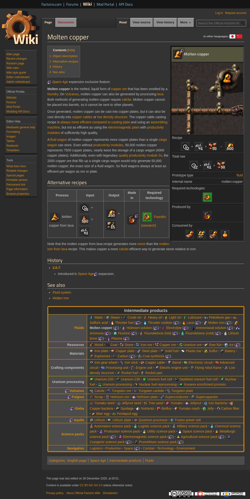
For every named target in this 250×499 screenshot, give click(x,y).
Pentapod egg (127, 414)
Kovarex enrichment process (205, 384)
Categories (57, 460)
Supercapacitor (207, 397)
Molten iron (61, 298)
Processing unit (117, 368)
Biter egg (102, 414)
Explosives (102, 356)
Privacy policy (54, 493)
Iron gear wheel (105, 362)
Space (128, 448)
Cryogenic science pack (107, 442)
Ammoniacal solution (211, 328)
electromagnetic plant (123, 127)
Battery (230, 351)
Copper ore (168, 345)
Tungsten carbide (151, 391)
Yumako (177, 403)
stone (141, 244)
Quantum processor (153, 420)
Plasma (117, 338)
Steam (115, 317)
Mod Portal (105, 4)
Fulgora (78, 397)
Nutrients (147, 408)
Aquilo (79, 420)
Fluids (79, 328)
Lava (190, 322)
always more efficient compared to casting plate (95, 122)
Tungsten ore (121, 391)
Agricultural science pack (199, 437)
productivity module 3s (145, 155)
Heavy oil (155, 317)
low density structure (112, 117)
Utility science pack (161, 431)
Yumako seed (104, 403)
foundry (52, 94)
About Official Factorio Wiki (83, 493)
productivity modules (108, 145)
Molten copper (101, 328)
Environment (185, 448)
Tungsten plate (182, 391)
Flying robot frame (208, 368)
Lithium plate (121, 420)
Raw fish (215, 345)
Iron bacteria (218, 403)
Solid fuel (172, 351)
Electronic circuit (201, 362)
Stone (129, 345)
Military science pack (192, 426)
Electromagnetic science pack (145, 437)
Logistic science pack (153, 426)
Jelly (210, 408)
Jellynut (195, 403)
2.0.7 (56, 268)
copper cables (82, 117)
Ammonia (97, 333)
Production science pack (122, 431)
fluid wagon (58, 139)
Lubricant (195, 317)
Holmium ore (120, 397)
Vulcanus (72, 94)
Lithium (99, 420)
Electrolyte (173, 328)
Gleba (79, 408)
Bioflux (167, 408)
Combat (148, 448)
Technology (165, 448)
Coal (114, 345)
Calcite (99, 391)
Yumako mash (189, 408)
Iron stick (131, 362)
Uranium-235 (104, 379)
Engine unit (144, 368)
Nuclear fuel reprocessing (158, 384)
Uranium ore (193, 345)
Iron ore (146, 345)
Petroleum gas (219, 317)
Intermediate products (125, 460)
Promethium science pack (157, 442)
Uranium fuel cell (160, 379)
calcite (126, 99)
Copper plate (125, 351)
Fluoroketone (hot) (157, 333)
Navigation (75, 448)
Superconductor (177, 397)
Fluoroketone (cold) (199, 333)
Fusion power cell (188, 420)
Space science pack (197, 431)
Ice (231, 345)
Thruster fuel (124, 322)
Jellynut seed (131, 403)
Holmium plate (147, 397)
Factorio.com (51, 4)
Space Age (60, 82)
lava (160, 94)
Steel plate (149, 351)
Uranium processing (117, 384)
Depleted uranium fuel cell (199, 379)
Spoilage (127, 408)
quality (123, 155)
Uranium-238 (130, 379)
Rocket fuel (129, 373)
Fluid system (62, 292)
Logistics (96, 448)
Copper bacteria (101, 408)
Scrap (98, 397)
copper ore (119, 89)
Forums (72, 4)
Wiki (87, 3)
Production (113, 448)
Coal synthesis (153, 356)
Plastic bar (193, 351)
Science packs (72, 434)
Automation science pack (112, 426)
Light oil (174, 317)
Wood (98, 345)
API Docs (126, 4)
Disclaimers (110, 493)
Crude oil (134, 317)
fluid (240, 175)
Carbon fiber (230, 408)
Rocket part (153, 373)
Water (98, 317)
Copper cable (155, 362)
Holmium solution (139, 328)
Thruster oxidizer (160, 322)
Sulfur (213, 351)
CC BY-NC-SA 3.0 (91, 485)
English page (76, 460)
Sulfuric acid (99, 322)
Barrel (176, 362)
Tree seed (155, 403)
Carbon (123, 356)
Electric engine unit (174, 368)
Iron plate (101, 351)
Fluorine (124, 333)
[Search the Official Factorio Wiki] (221, 23)
